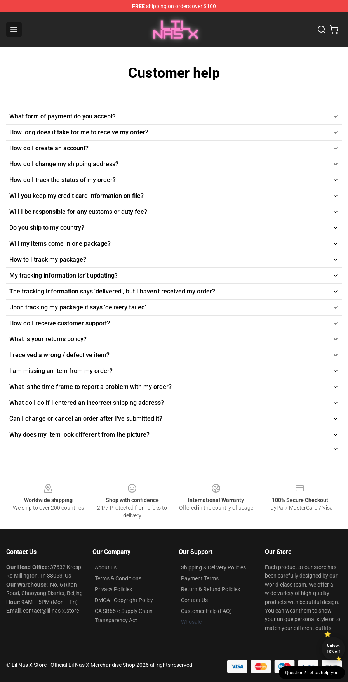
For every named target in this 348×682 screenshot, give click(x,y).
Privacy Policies (113, 589)
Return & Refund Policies (210, 589)
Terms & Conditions (118, 578)
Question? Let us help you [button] (312, 672)
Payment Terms (200, 578)
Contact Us (194, 600)
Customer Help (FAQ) (206, 611)
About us (106, 567)
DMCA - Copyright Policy (124, 600)
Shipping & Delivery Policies (213, 567)
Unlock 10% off (333, 648)
